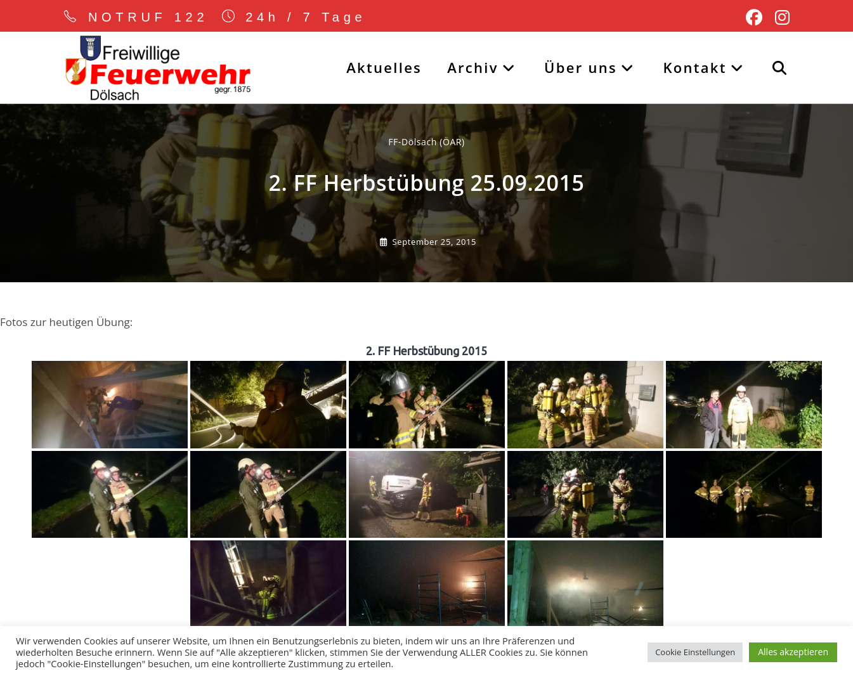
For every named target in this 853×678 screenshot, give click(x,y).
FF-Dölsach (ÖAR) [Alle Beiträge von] (426, 143)
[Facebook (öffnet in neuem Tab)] (754, 18)
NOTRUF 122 (148, 17)
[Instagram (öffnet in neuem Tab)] (779, 18)
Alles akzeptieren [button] (793, 652)
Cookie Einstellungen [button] (695, 652)
